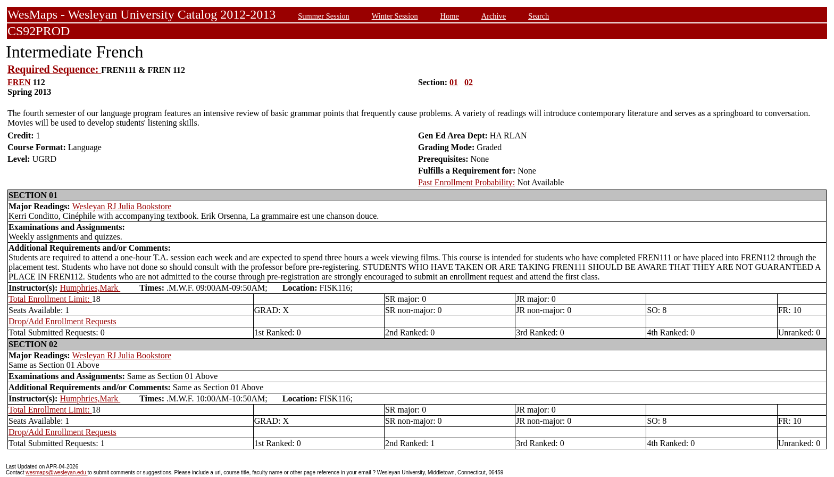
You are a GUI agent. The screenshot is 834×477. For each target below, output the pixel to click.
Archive (493, 16)
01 (453, 82)
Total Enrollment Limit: (50, 298)
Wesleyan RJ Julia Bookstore (122, 206)
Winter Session (395, 16)
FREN (19, 82)
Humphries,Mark (90, 287)
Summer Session (323, 16)
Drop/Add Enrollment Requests (62, 321)
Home (449, 16)
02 (468, 82)
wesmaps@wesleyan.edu (56, 472)
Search (538, 16)
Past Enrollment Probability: (466, 182)
